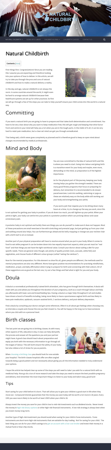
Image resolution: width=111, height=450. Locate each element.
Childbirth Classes (71, 39)
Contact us (87, 39)
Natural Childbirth (13, 39)
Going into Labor (34, 39)
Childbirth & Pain (51, 39)
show (17, 63)
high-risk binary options (27, 407)
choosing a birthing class (21, 354)
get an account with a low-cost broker (63, 423)
